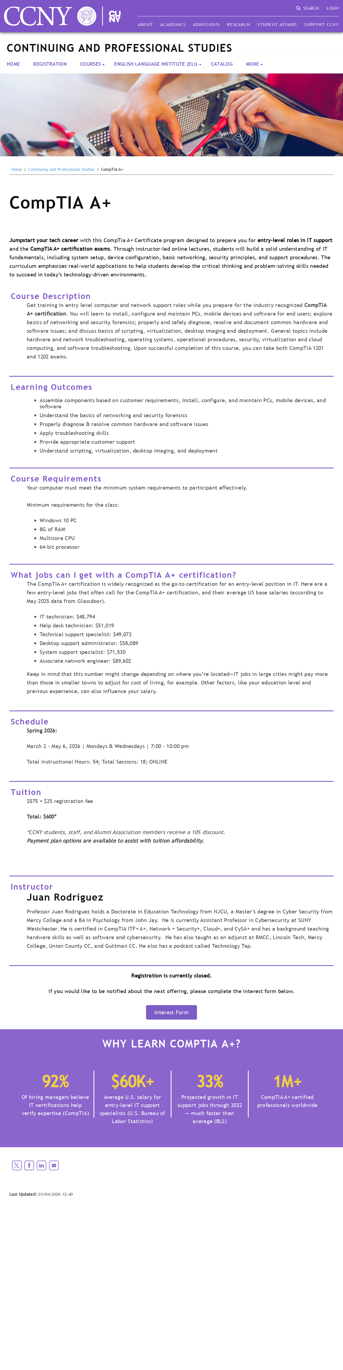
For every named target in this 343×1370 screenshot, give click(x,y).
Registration (50, 64)
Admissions (206, 24)
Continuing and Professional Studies (61, 169)
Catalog (222, 64)
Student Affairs (277, 24)
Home (13, 64)
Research (238, 24)
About (145, 24)
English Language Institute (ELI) (155, 64)
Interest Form (171, 1012)
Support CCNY (321, 24)
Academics (173, 24)
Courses (90, 64)
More (252, 64)
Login (333, 8)
